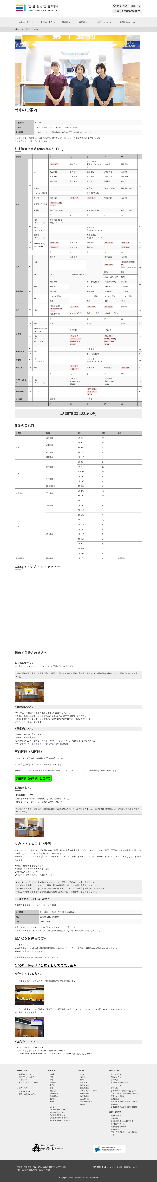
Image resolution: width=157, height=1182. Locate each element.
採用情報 (114, 1118)
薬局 (82, 1080)
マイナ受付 (21, 722)
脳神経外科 (54, 1093)
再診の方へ (23, 1080)
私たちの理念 (116, 1074)
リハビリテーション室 (88, 1091)
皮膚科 (52, 1102)
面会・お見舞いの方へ (27, 1094)
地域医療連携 (116, 1116)
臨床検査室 (84, 1085)
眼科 (51, 1088)
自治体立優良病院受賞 (119, 1083)
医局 (82, 1074)
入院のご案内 (48, 22)
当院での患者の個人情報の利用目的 (124, 1093)
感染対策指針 (116, 1099)
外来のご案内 (26, 22)
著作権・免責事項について (128, 1167)
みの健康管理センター (58, 1115)
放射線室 (83, 1083)
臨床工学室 (84, 1096)
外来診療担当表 (25, 1074)
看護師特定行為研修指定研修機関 (124, 1107)
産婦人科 (53, 1091)
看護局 (82, 1077)
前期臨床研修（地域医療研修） (123, 1121)
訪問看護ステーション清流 (60, 1121)
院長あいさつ (116, 1077)
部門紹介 (84, 22)
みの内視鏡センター (57, 1112)
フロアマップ (116, 1085)
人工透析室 (84, 1099)
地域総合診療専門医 (118, 1127)
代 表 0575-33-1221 (127, 11)
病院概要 (114, 1080)
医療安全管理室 (86, 1102)
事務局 (82, 1104)
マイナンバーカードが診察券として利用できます (37, 744)
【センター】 (53, 1107)
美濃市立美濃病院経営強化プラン (124, 1102)
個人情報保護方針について (104, 1167)
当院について (104, 22)
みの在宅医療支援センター (60, 1118)
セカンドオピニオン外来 (28, 1083)
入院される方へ (25, 1091)
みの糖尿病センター (57, 1110)
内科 (51, 1077)
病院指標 (114, 1104)
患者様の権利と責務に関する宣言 (124, 1091)
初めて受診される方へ (27, 1077)
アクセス (120, 5)
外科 (51, 1080)
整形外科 (53, 1083)
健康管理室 (84, 1088)
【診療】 (51, 1074)
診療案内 (67, 22)
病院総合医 (115, 1129)
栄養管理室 (84, 1093)
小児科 (52, 1085)
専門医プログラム (118, 1124)
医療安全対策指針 (118, 1096)
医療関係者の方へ (128, 22)
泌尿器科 (53, 1099)
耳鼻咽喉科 (54, 1096)
